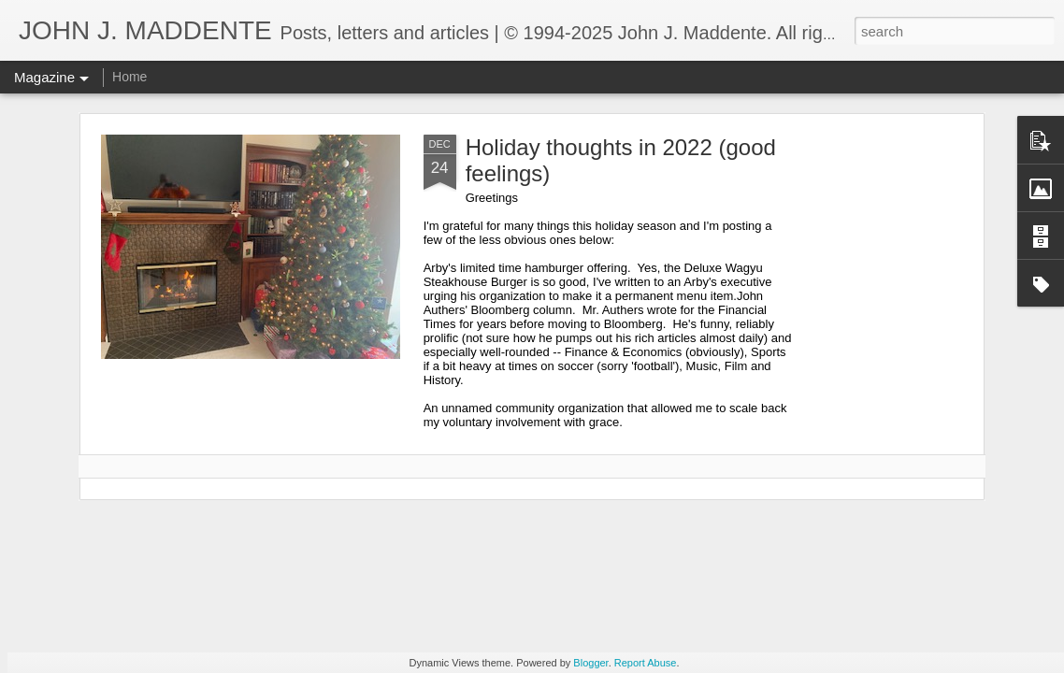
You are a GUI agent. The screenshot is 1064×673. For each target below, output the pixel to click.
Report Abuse (645, 662)
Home (129, 76)
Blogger (590, 662)
